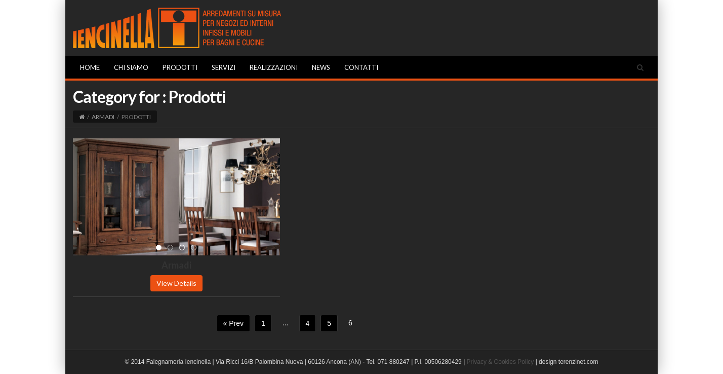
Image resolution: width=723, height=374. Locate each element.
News (321, 67)
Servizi (223, 67)
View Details (176, 283)
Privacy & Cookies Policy (500, 361)
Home (90, 67)
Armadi (103, 117)
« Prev (233, 323)
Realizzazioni (274, 67)
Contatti (361, 67)
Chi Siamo (131, 67)
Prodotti (180, 67)
